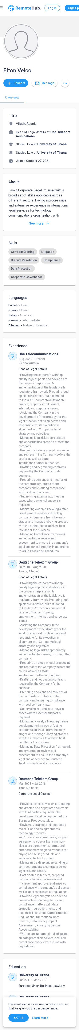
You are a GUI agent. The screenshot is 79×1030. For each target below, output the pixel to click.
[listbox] (39, 264)
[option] (22, 251)
